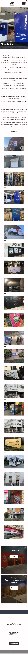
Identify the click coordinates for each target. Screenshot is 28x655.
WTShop (12, 3)
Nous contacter (14, 643)
